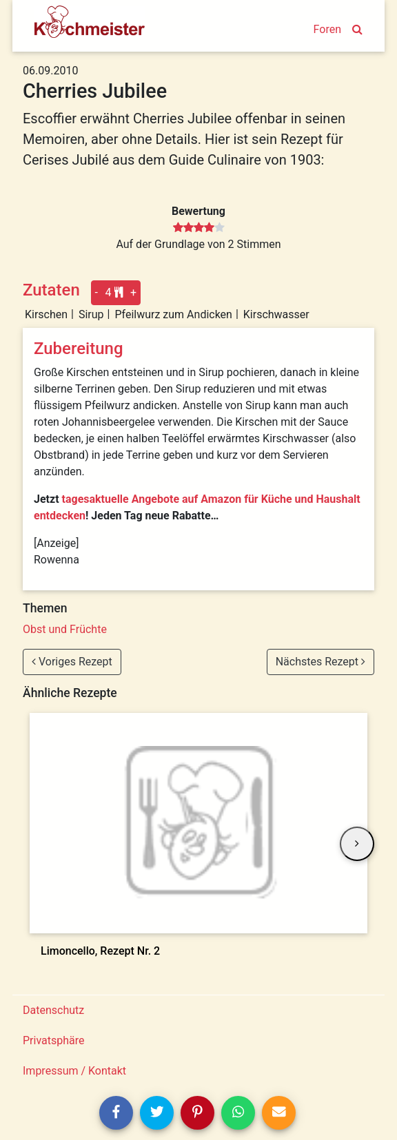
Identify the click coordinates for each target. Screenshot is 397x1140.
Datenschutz (53, 1010)
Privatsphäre (54, 1040)
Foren (327, 29)
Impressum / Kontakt (74, 1070)
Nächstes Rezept (320, 661)
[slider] (199, 228)
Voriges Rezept (72, 661)
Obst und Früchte (65, 629)
